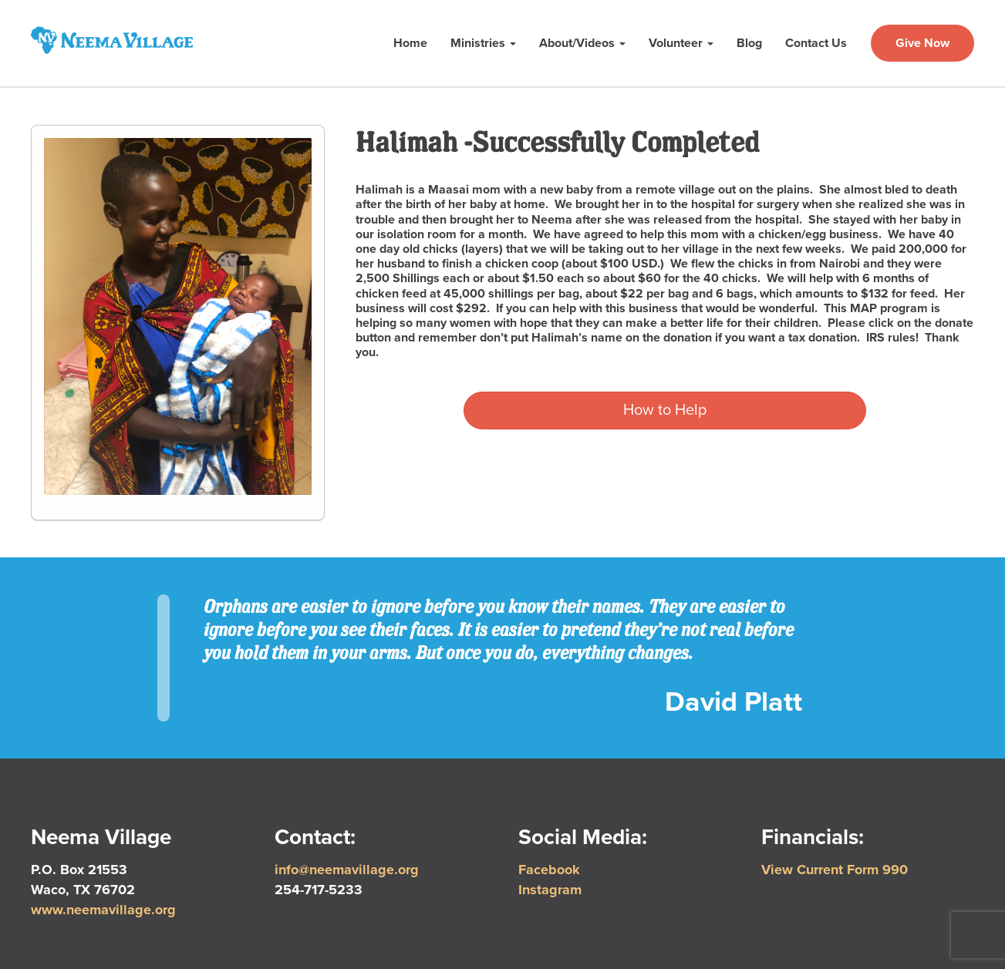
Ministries (483, 43)
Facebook (549, 869)
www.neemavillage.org (103, 909)
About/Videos (582, 43)
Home (410, 43)
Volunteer (681, 43)
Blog (749, 43)
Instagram (550, 889)
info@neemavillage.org (347, 869)
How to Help (665, 410)
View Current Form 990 (834, 869)
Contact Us (816, 43)
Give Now (922, 43)
